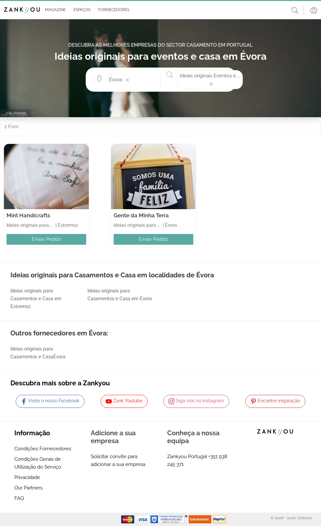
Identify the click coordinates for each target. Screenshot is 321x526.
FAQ (19, 498)
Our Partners (28, 488)
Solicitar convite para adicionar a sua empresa (118, 460)
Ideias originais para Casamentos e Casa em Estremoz (35, 298)
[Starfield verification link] (169, 519)
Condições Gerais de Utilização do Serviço (37, 463)
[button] (54, 10)
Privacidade (27, 477)
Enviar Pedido (46, 239)
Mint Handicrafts (28, 215)
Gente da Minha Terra (141, 215)
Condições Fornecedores (42, 449)
